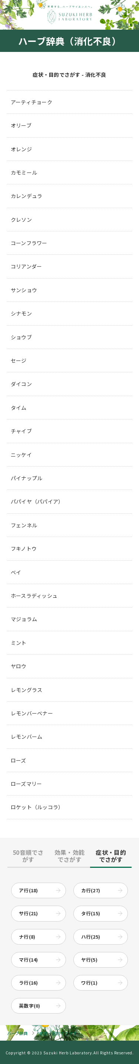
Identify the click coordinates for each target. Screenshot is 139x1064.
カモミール (24, 172)
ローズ (18, 760)
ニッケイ (21, 454)
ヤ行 (89, 959)
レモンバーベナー (32, 713)
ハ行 (90, 936)
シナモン (21, 313)
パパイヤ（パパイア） (37, 501)
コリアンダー (26, 266)
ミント (19, 642)
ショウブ (21, 337)
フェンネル (24, 525)
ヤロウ (19, 666)
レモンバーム (27, 736)
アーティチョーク (31, 102)
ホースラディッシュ (34, 595)
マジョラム (24, 619)
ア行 (28, 890)
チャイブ (21, 431)
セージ (19, 360)
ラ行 (28, 982)
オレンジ (21, 149)
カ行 (90, 890)
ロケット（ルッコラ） (37, 807)
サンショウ (24, 290)
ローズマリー (26, 783)
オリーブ (21, 125)
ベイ (16, 572)
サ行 (28, 913)
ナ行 (27, 936)
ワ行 (89, 982)
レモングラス (27, 690)
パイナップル (27, 478)
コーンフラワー (29, 243)
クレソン (21, 219)
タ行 (90, 913)
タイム (19, 407)
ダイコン (21, 384)
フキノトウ (24, 548)
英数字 (29, 1005)
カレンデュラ (27, 196)
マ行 (28, 959)
